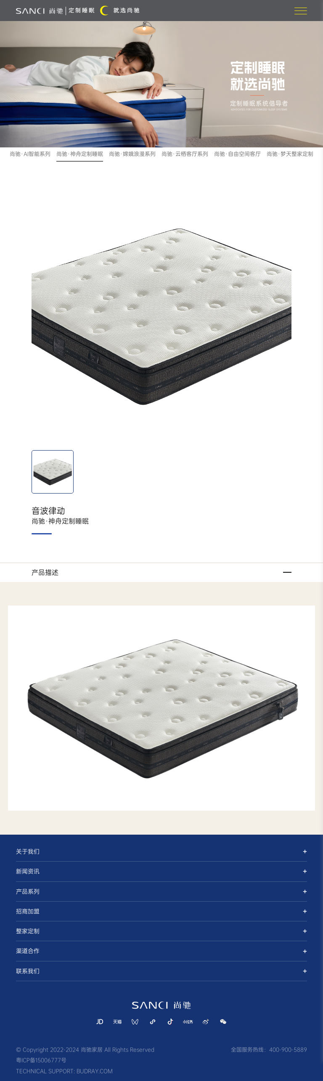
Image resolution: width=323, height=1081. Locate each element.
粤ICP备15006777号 (41, 1060)
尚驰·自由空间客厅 (237, 153)
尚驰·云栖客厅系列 (185, 153)
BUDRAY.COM (95, 1071)
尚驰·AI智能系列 (30, 153)
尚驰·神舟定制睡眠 (79, 153)
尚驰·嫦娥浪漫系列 (132, 153)
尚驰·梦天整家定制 (290, 153)
